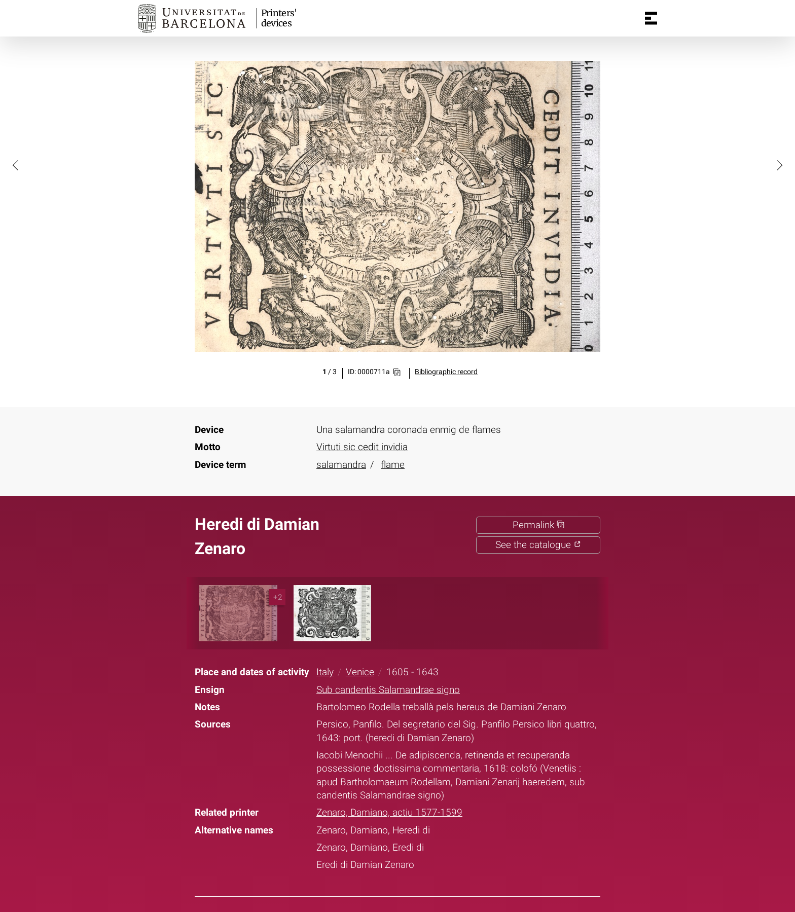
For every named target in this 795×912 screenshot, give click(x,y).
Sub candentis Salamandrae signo (388, 690)
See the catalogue (538, 545)
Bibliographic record (446, 372)
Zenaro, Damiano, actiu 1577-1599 (389, 812)
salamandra (341, 464)
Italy (325, 672)
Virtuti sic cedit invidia (362, 447)
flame (393, 464)
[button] (16, 165)
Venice (360, 672)
